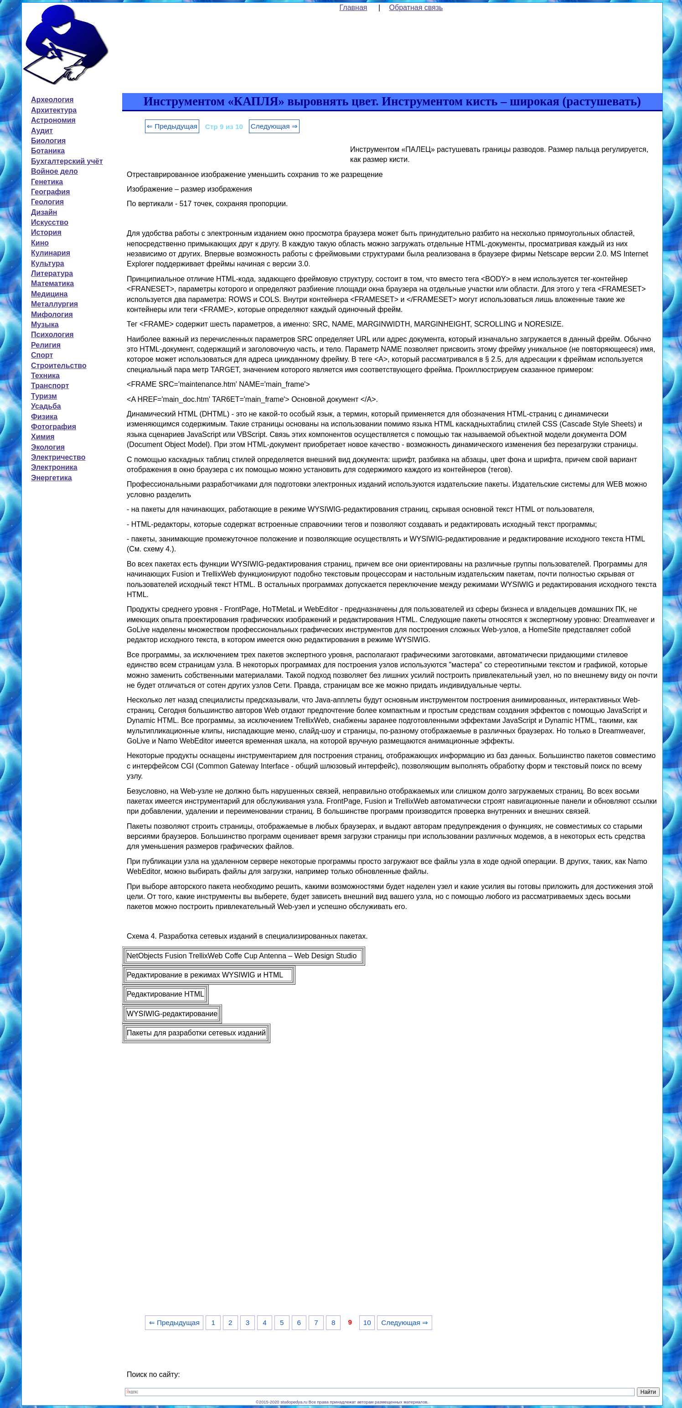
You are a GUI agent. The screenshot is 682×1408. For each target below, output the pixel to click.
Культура (47, 263)
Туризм (44, 396)
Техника (45, 375)
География (50, 192)
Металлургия (54, 304)
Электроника (54, 467)
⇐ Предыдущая (172, 126)
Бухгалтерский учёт (67, 161)
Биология (48, 141)
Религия (46, 345)
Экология (48, 447)
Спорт (42, 355)
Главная (353, 7)
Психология (52, 334)
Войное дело (54, 171)
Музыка (45, 324)
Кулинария (50, 253)
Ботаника (48, 151)
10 (367, 1322)
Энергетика (51, 478)
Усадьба (46, 406)
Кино (40, 243)
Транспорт (50, 386)
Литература (52, 273)
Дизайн (44, 212)
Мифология (52, 314)
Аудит (42, 131)
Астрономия (53, 120)
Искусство (49, 222)
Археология (52, 100)
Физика (44, 417)
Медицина (49, 294)
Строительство (59, 365)
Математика (52, 283)
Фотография (53, 427)
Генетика (47, 182)
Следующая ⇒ (274, 126)
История (46, 232)
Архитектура (54, 110)
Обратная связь (416, 7)
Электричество (58, 457)
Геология (47, 202)
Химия (43, 437)
